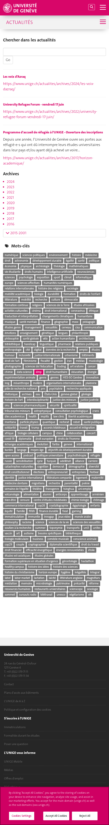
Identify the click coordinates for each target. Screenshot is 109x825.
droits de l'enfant (90, 294)
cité (28, 349)
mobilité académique (17, 294)
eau (38, 394)
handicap (29, 344)
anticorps (61, 494)
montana (10, 422)
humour (10, 355)
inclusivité (25, 355)
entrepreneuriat (58, 472)
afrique (9, 433)
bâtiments (88, 355)
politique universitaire (50, 455)
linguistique (47, 344)
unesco (61, 594)
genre (42, 377)
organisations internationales (63, 383)
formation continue (16, 305)
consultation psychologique (71, 411)
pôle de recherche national (21, 388)
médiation (11, 583)
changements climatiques (57, 316)
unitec (97, 528)
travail (23, 427)
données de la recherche (60, 349)
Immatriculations (15, 727)
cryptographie (36, 544)
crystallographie (58, 505)
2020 (11, 202)
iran (69, 361)
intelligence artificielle (60, 272)
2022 (10, 192)
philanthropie (80, 333)
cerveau (66, 327)
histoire (76, 255)
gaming (76, 511)
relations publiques (86, 344)
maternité (97, 477)
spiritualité (70, 405)
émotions (10, 333)
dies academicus (15, 416)
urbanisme (71, 355)
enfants (95, 505)
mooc (75, 322)
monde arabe (83, 516)
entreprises (79, 472)
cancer (92, 366)
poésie (86, 483)
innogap (49, 516)
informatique (84, 277)
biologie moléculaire (16, 539)
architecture (86, 338)
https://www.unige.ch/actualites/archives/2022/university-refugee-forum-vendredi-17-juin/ (50, 114)
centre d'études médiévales (50, 500)
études (96, 349)
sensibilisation (24, 461)
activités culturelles (16, 311)
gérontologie (69, 561)
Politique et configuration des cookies (27, 709)
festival (94, 472)
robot (76, 422)
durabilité (53, 294)
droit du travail (90, 544)
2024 (11, 181)
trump (35, 427)
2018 (10, 213)
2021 (10, 197)
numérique (11, 255)
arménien (98, 494)
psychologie (26, 277)
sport (57, 277)
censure (25, 500)
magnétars (93, 578)
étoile (91, 550)
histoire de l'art (14, 400)
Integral (94, 572)
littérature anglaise (71, 578)
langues (63, 333)
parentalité (71, 483)
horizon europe (48, 572)
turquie (51, 461)
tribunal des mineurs (17, 411)
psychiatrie (55, 388)
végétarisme (76, 594)
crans (95, 411)
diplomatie (24, 439)
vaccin (8, 533)
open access (12, 455)
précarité (79, 583)
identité (9, 477)
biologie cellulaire (28, 433)
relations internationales (19, 288)
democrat (58, 466)
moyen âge (37, 450)
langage (21, 450)
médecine (91, 255)
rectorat (64, 422)
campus (47, 433)
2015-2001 (16, 232)
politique (94, 260)
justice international (30, 477)
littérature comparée (59, 477)
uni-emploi (84, 489)
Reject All (84, 818)
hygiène (65, 572)
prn (43, 388)
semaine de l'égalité (16, 489)
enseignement (28, 333)
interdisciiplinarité (38, 400)
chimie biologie (80, 500)
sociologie (72, 288)
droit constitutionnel (17, 472)
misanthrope (21, 383)
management (33, 327)
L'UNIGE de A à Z (14, 701)
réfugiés (95, 455)
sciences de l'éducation (39, 366)
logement (81, 477)
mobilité (26, 299)
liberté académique (80, 416)
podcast (28, 455)
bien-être (10, 500)
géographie (61, 322)
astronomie (21, 260)
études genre (13, 327)
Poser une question (16, 744)
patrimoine (63, 583)
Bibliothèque (12, 787)
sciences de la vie (59, 522)
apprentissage (79, 494)
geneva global (69, 394)
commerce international (19, 505)
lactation (39, 578)
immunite (34, 516)
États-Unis (50, 394)
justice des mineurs (64, 400)
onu (7, 405)
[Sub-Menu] (102, 22)
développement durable (46, 260)
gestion (58, 361)
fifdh (32, 511)
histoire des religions (50, 288)
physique (26, 266)
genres (54, 377)
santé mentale (28, 322)
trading (61, 366)
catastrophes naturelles (19, 466)
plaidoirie (91, 383)
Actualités (19, 22)
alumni (47, 494)
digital (37, 349)
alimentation (31, 494)
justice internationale (47, 355)
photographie (13, 366)
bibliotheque (73, 533)
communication (93, 327)
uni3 (86, 528)
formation (70, 294)
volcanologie (12, 494)
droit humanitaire (56, 372)
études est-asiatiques (18, 555)
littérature (11, 299)
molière (37, 383)
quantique (48, 422)
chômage (98, 500)
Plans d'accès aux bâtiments (21, 693)
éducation (77, 372)
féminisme (30, 361)
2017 (10, 218)
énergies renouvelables (70, 550)
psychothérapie (77, 455)
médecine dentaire (16, 483)
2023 (10, 187)
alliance (79, 461)
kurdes (9, 450)
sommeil (10, 594)
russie (8, 461)
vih (90, 594)
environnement (58, 255)
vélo (45, 338)
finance (45, 322)
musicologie (96, 361)
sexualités (51, 327)
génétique (48, 333)
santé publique (93, 422)
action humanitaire (63, 338)
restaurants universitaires (49, 589)
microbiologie (44, 583)
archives (27, 394)
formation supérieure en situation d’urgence (31, 561)
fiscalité (45, 361)
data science (24, 372)
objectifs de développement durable (70, 450)
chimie (9, 372)
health (32, 416)
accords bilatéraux (54, 427)
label (7, 578)
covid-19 (9, 439)
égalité (70, 260)
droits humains (34, 272)
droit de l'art (12, 361)
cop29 (8, 544)
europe (9, 283)
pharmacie (64, 344)
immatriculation (14, 516)
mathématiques (78, 266)
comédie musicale (58, 539)
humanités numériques (58, 283)
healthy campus (14, 567)
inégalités (80, 572)
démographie (76, 466)
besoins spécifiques (49, 533)
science (39, 522)
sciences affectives (28, 283)
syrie (40, 461)
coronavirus (78, 311)
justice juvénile (90, 400)
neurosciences (85, 272)
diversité (94, 466)
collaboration (74, 433)
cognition (42, 466)
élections (38, 472)
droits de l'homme (69, 439)
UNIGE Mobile (13, 761)
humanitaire (84, 316)
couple (20, 544)
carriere (93, 461)
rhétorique (11, 394)
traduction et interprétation (21, 316)
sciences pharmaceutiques (30, 405)
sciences (10, 277)
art (18, 533)
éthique (93, 311)
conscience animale (85, 539)
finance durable (48, 511)
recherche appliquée (79, 388)
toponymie (56, 528)
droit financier (13, 550)
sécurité (54, 405)
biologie (38, 294)
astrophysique (42, 411)
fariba (55, 444)
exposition (43, 277)
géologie (86, 394)
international (84, 444)
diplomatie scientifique (63, 544)
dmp (39, 372)
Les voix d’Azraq (14, 76)
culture (55, 299)
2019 (10, 208)
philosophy (11, 522)
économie (10, 266)
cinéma (36, 311)
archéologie (42, 266)
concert (90, 433)
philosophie (12, 338)
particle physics (29, 422)
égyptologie (79, 505)
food (65, 511)
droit (7, 260)
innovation (92, 377)
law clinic (58, 416)
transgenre (52, 489)
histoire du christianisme (19, 572)
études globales (44, 555)
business (38, 539)
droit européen (44, 439)
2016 (10, 224)
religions (37, 305)
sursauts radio (27, 594)
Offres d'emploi (13, 778)
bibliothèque (12, 344)
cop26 (41, 505)
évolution (42, 444)
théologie (59, 266)
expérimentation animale (20, 377)
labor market (22, 578)
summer (40, 528)
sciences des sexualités (87, 522)
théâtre (37, 489)
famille (21, 511)
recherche (41, 299)
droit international (56, 311)
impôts (45, 416)
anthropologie (13, 349)
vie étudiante (12, 272)
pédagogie (89, 322)
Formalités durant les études (22, 735)
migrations (38, 483)
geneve (68, 444)
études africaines (84, 305)
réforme (94, 583)
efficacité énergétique (39, 550)
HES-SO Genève (72, 377)
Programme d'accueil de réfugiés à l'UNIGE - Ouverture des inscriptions (53, 132)
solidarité (10, 427)
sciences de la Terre (57, 305)
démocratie (71, 299)
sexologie (92, 589)
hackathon (87, 561)
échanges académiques (19, 444)
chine (59, 433)
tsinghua (68, 489)
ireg (7, 383)
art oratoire (77, 366)
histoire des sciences (65, 567)
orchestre (54, 483)
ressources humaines (17, 589)
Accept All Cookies (56, 818)
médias (80, 361)
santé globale (31, 338)
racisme (26, 522)
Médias (8, 770)
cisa (77, 327)
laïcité (52, 578)
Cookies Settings (22, 818)
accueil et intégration (82, 427)
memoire (26, 583)
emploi (83, 349)
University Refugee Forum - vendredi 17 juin (33, 104)
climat (68, 277)
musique (10, 322)
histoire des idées (38, 567)
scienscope (76, 589)
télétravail (46, 594)
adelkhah (65, 461)
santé (81, 260)
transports (73, 528)
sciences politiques (33, 255)
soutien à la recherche (18, 528)
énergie (92, 372)
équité (8, 511)
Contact (9, 684)
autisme (29, 533)
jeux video (64, 516)
